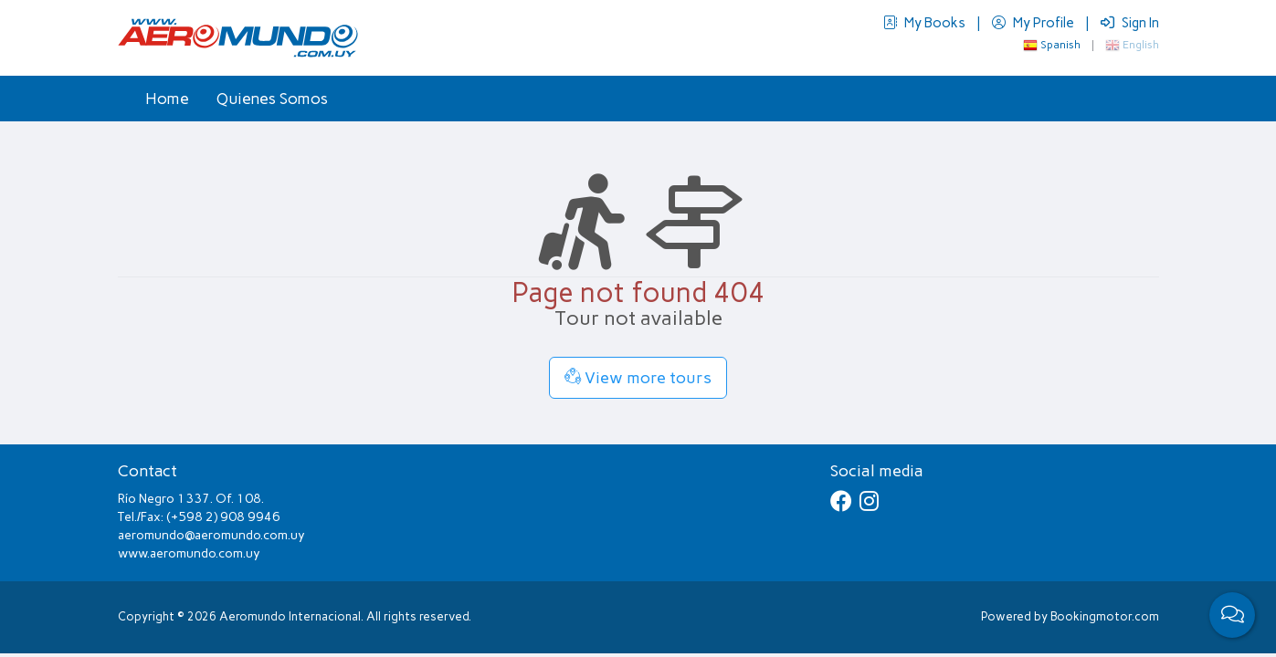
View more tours (638, 378)
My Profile (1034, 23)
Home (167, 98)
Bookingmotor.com (1104, 616)
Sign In (1130, 23)
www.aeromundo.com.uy (189, 553)
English (1132, 44)
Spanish (1052, 44)
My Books (925, 23)
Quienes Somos (272, 98)
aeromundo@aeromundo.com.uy (211, 535)
